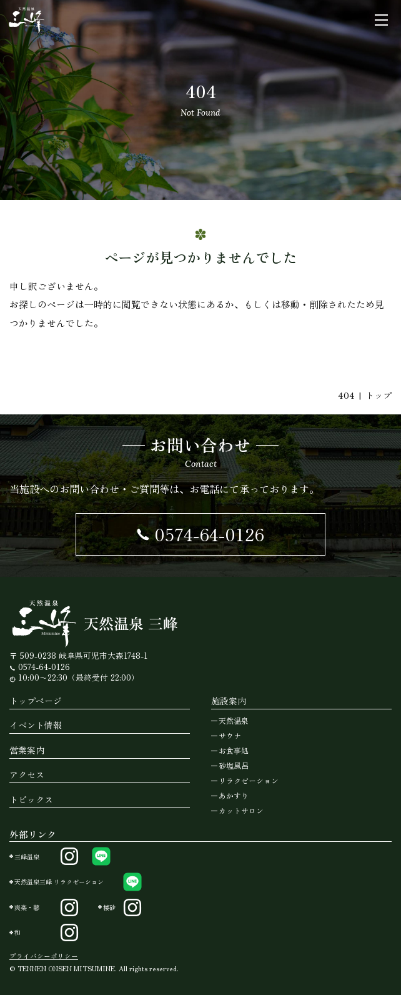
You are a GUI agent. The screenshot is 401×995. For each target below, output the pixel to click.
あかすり (234, 795)
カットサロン (241, 810)
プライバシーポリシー (43, 956)
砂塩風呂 (234, 765)
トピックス (31, 799)
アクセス (26, 774)
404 (346, 395)
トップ (378, 395)
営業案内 (26, 750)
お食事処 (234, 750)
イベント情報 (35, 725)
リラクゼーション (249, 780)
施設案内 (228, 700)
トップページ (35, 700)
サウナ (230, 735)
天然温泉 (234, 720)
